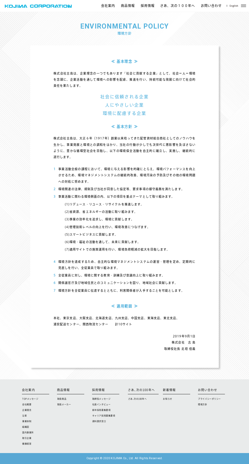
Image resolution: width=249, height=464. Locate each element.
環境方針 (202, 404)
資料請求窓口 (99, 421)
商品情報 (128, 6)
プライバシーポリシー (209, 398)
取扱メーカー (64, 404)
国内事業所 (28, 432)
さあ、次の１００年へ (177, 6)
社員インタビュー (101, 404)
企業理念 (26, 410)
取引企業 (26, 438)
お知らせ (167, 398)
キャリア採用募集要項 (103, 415)
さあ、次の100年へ (141, 390)
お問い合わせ (211, 6)
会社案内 (108, 6)
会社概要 (26, 404)
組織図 (25, 426)
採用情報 (148, 6)
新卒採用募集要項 (101, 410)
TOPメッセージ (30, 398)
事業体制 (26, 421)
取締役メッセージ (101, 398)
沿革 (24, 415)
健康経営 (26, 443)
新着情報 (169, 390)
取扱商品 (61, 398)
